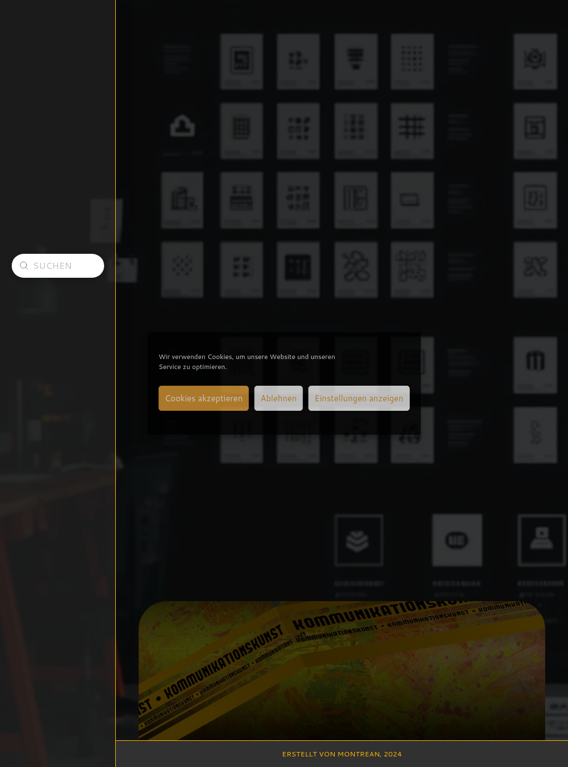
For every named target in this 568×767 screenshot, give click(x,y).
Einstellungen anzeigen (359, 398)
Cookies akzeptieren (204, 398)
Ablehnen (279, 398)
